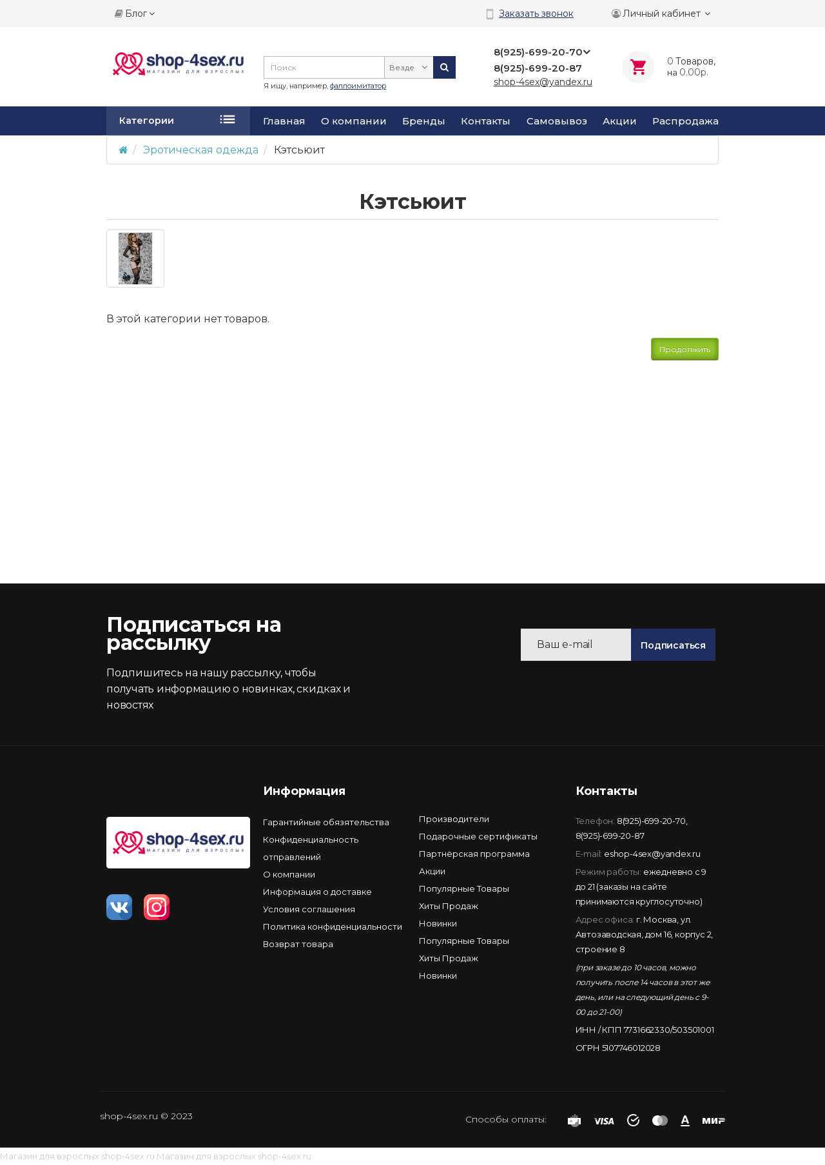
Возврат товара (298, 944)
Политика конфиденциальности (332, 926)
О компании (354, 121)
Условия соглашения (309, 909)
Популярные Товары (464, 888)
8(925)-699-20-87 (610, 835)
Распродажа (685, 121)
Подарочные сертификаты (478, 836)
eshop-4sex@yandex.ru (652, 853)
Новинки (438, 923)
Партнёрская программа (474, 853)
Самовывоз (557, 121)
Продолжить (684, 349)
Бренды (423, 121)
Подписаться (673, 645)
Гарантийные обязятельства (326, 822)
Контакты (485, 121)
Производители (454, 819)
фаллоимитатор (358, 85)
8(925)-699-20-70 (651, 821)
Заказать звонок (536, 13)
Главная (284, 121)
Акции (620, 121)
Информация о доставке (317, 891)
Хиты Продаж (448, 906)
